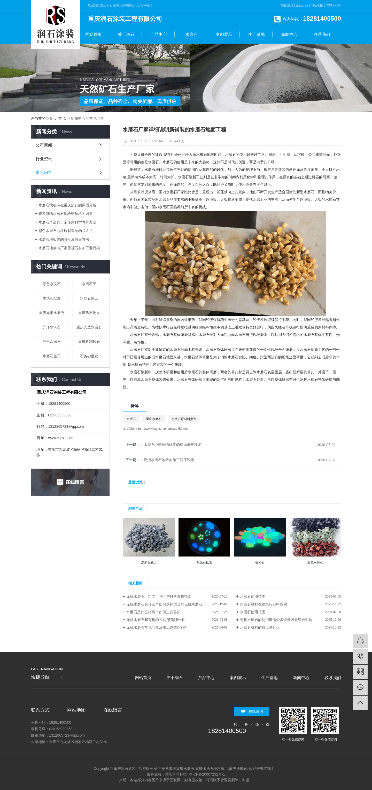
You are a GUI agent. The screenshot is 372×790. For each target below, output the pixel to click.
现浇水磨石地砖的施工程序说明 (169, 460)
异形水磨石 (52, 342)
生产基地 (256, 34)
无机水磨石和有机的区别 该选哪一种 (155, 620)
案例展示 (224, 34)
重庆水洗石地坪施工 (211, 769)
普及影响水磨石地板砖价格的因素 (65, 214)
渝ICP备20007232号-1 (207, 774)
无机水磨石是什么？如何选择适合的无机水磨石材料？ (169, 604)
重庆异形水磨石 (51, 313)
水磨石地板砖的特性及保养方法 (63, 239)
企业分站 (302, 5)
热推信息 (287, 5)
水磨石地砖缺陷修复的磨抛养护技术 (173, 444)
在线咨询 (256, 711)
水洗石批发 (52, 298)
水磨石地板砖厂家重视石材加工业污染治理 (72, 248)
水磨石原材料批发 (184, 419)
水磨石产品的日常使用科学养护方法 (67, 222)
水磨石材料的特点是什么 (260, 627)
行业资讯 (44, 159)
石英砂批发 (89, 356)
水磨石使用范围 (252, 596)
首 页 (62, 118)
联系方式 (40, 710)
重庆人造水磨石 (89, 327)
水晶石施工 (89, 298)
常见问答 (96, 118)
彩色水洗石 (52, 284)
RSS (329, 5)
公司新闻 (44, 145)
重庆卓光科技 (176, 774)
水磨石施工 (52, 356)
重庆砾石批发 (89, 313)
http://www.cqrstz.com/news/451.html (163, 429)
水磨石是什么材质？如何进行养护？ (155, 612)
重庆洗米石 (238, 769)
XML (338, 5)
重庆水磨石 (153, 419)
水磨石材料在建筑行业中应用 (263, 604)
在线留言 (113, 710)
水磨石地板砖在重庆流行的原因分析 (67, 205)
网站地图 (317, 5)
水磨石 (191, 34)
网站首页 (93, 34)
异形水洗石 (52, 327)
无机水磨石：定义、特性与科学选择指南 (158, 596)
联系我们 (322, 34)
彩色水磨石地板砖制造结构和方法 (65, 231)
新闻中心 (289, 34)
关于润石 (126, 34)
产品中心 (158, 34)
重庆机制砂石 (89, 342)
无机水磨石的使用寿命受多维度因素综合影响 (276, 620)
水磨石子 (89, 284)
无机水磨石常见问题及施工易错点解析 (157, 627)
